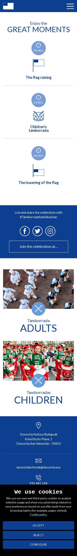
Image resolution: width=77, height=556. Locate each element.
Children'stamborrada (39, 119)
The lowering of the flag (38, 172)
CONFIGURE (38, 544)
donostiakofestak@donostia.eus (38, 467)
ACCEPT (38, 525)
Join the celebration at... (39, 246)
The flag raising (39, 67)
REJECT (38, 535)
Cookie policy (38, 514)
